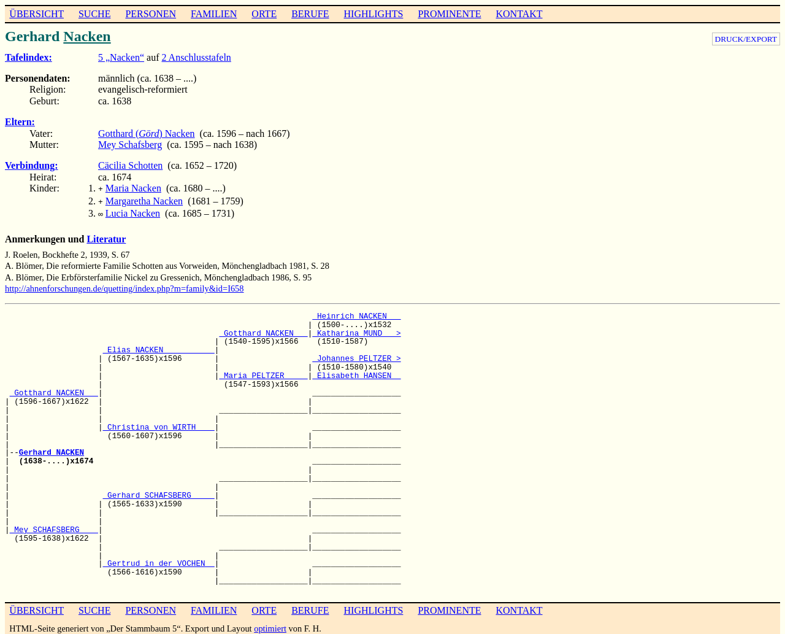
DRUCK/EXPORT (746, 39)
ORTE (264, 14)
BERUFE (310, 14)
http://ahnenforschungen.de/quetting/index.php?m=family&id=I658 (124, 285)
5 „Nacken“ (121, 57)
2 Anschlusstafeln (196, 57)
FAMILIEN (214, 14)
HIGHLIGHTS (374, 14)
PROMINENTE (449, 14)
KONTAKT (519, 14)
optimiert (270, 625)
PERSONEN (150, 14)
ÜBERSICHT (36, 14)
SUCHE (94, 14)
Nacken (86, 36)
